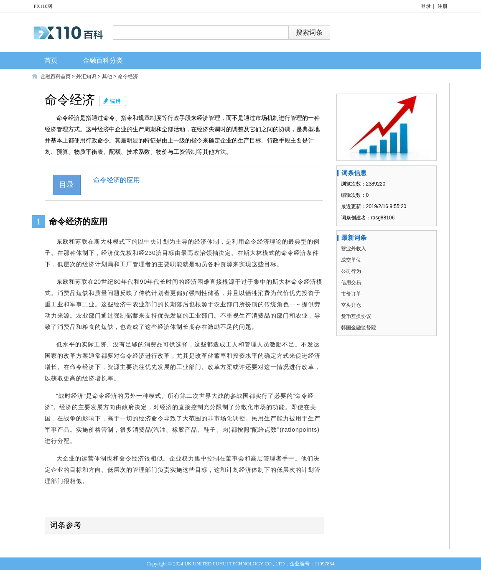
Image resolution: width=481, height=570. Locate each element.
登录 (426, 6)
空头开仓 (351, 305)
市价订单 (351, 294)
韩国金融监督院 (358, 328)
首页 (51, 60)
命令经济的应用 (123, 179)
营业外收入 (353, 249)
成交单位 (351, 260)
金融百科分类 (103, 60)
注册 (443, 6)
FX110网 (43, 6)
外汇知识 (86, 76)
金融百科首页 (56, 76)
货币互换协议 (356, 316)
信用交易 (351, 282)
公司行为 (351, 271)
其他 (107, 76)
